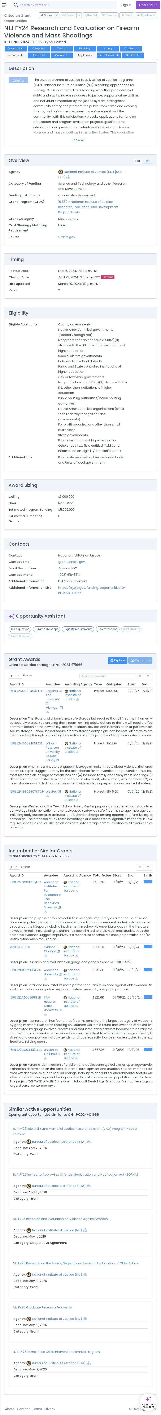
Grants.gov (66, 237)
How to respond (108, 629)
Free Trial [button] (148, 5)
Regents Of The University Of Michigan (54, 699)
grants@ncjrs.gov (71, 562)
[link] (148, 868)
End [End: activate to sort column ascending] (144, 684)
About (9, 1409)
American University (51, 972)
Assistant (39, 55)
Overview (38, 48)
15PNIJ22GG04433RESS (26, 1050)
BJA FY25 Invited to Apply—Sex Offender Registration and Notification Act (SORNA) (75, 1174)
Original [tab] (18, 80)
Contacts (131, 48)
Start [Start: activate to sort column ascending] (131, 684)
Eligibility (84, 48)
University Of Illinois (51, 1052)
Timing (61, 48)
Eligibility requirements (78, 629)
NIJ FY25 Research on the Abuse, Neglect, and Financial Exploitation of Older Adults (75, 1263)
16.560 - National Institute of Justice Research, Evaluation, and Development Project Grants (88, 207)
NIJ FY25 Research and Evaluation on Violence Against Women (60, 1219)
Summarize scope (46, 629)
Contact (23, 1409)
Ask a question (19, 629)
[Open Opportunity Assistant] (148, 1402)
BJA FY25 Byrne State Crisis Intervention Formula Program (56, 1352)
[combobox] (74, 5)
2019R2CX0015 (20, 947)
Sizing (108, 48)
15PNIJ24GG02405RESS (26, 743)
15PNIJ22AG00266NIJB (25, 997)
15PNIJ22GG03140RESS (25, 882)
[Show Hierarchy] (68, 177)
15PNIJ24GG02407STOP (27, 791)
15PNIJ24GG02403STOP (27, 691)
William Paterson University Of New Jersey (53, 751)
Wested (51, 791)
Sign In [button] (126, 5)
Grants (61, 55)
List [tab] (137, 161)
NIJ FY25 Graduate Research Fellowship (42, 1307)
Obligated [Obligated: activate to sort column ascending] (114, 684)
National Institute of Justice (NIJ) (57, 1230)
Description (15, 48)
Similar (132, 55)
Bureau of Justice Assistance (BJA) (59, 1142)
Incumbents (108, 55)
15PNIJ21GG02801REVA (25, 970)
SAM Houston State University (51, 1003)
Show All (78, 140)
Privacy (49, 1409)
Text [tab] (147, 161)
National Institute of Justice (73, 695)
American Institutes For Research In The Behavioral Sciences (52, 894)
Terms (37, 1409)
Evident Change (50, 949)
